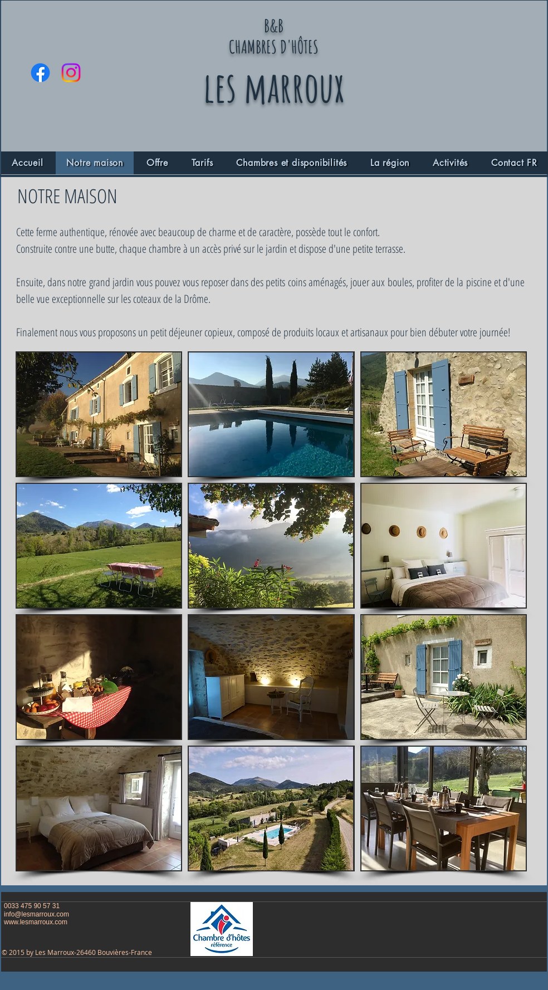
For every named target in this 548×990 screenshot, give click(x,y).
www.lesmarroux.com (35, 922)
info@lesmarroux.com (36, 914)
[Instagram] (71, 72)
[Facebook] (40, 72)
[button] (99, 414)
